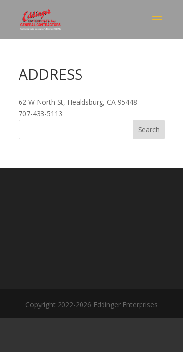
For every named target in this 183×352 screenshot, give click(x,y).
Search (149, 129)
